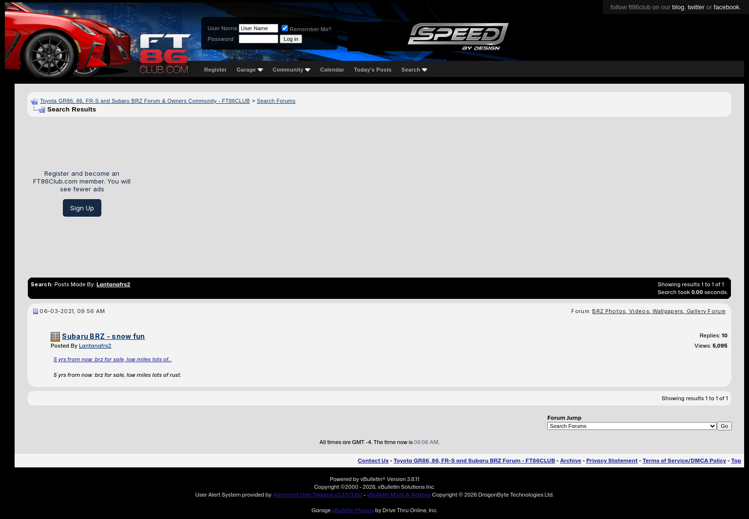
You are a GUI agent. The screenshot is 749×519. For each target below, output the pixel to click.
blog (678, 7)
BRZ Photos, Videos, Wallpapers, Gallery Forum (659, 311)
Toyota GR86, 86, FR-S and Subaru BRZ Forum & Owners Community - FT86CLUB (145, 101)
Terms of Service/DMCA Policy (685, 460)
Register (215, 70)
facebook (727, 7)
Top (736, 460)
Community (292, 70)
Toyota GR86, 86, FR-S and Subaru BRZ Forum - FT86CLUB (474, 460)
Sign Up (82, 208)
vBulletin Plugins (353, 510)
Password (220, 39)
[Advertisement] (434, 193)
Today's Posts (373, 70)
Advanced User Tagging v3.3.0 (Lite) (318, 495)
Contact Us (373, 460)
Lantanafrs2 (95, 346)
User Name (222, 28)
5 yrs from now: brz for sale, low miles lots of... (113, 359)
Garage (249, 70)
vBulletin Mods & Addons (399, 495)
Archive (570, 460)
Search (414, 70)
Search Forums (276, 101)
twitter (696, 7)
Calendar (332, 70)
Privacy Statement (612, 460)
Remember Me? (306, 29)
